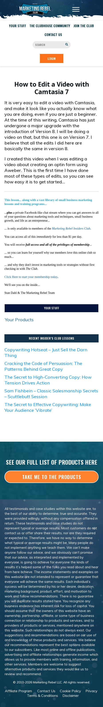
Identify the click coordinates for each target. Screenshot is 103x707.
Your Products (19, 319)
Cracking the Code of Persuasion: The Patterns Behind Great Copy (43, 366)
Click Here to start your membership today (31, 277)
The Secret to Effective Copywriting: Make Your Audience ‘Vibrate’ (47, 407)
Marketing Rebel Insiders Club (71, 228)
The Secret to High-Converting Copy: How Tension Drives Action (47, 380)
